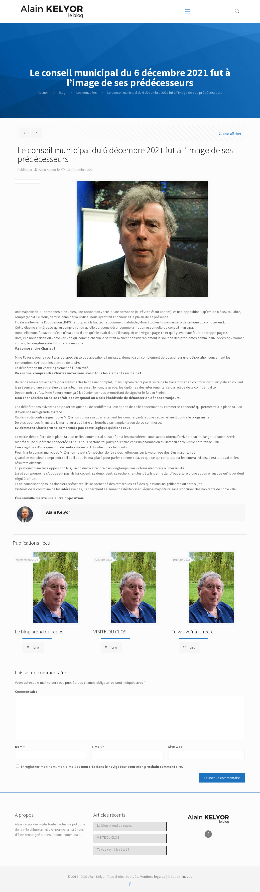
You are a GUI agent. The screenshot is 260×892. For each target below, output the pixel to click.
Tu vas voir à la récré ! (193, 631)
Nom (20, 746)
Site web (175, 746)
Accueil (43, 92)
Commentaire (26, 691)
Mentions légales (152, 876)
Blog (62, 92)
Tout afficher (229, 133)
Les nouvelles (86, 92)
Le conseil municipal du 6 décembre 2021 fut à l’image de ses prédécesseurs (164, 92)
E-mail (98, 746)
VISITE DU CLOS (110, 631)
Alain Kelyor (47, 169)
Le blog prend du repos (39, 631)
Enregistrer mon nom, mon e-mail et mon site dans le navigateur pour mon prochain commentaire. (102, 766)
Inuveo (187, 876)
